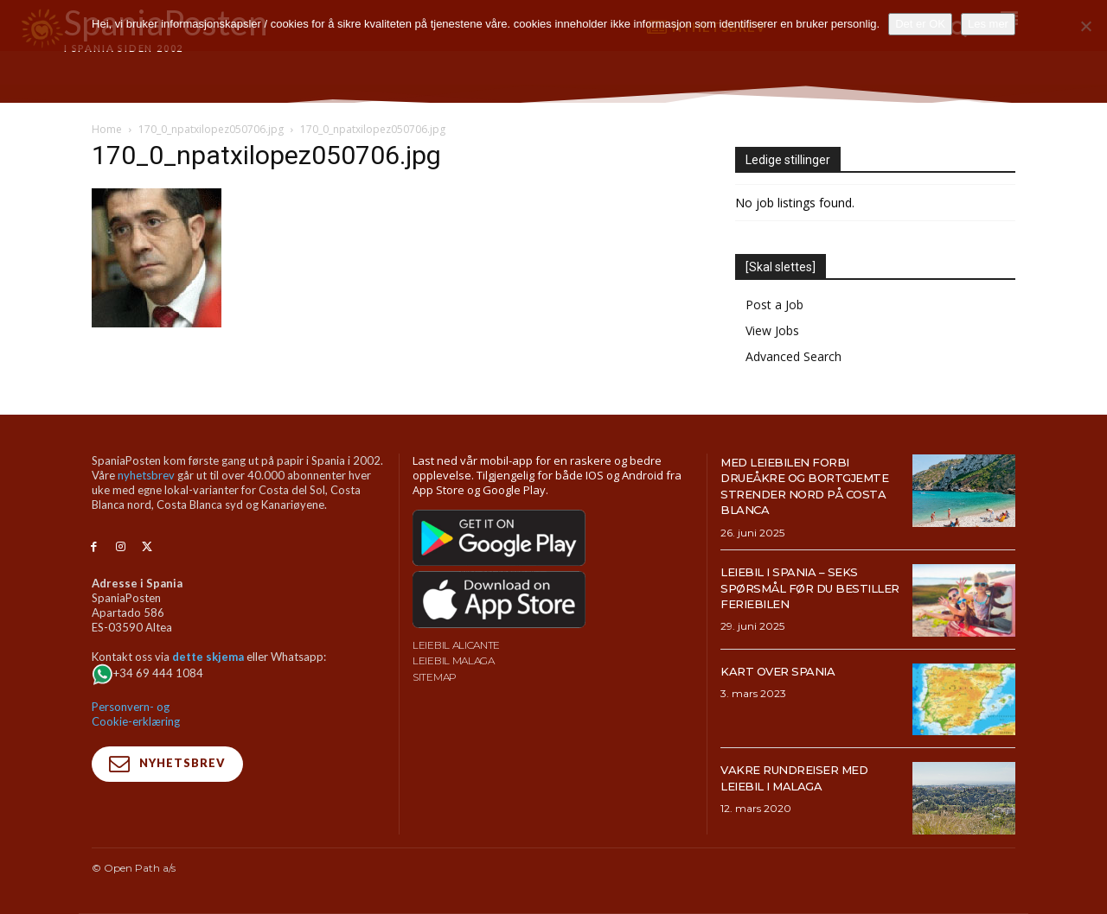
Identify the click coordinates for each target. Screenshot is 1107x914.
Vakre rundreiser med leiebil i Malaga (809, 777)
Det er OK (920, 23)
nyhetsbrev (146, 475)
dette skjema (208, 656)
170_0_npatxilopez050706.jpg (211, 129)
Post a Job (774, 304)
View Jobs (772, 330)
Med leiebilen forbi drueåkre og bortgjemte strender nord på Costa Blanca (809, 485)
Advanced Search (793, 356)
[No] (1085, 26)
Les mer (988, 23)
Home (107, 129)
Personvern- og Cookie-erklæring (136, 714)
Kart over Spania (788, 671)
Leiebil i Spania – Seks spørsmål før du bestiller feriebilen (801, 587)
